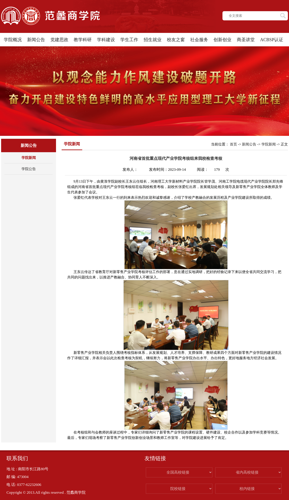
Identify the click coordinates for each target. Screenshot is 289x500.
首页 (233, 144)
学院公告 (29, 169)
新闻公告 (249, 144)
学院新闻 (29, 158)
